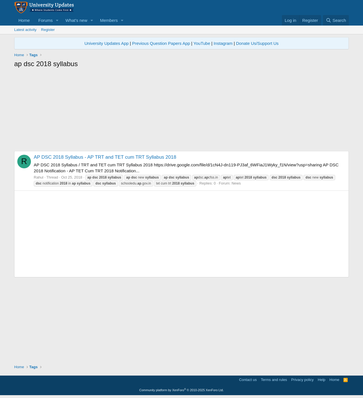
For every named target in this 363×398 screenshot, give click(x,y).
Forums (45, 20)
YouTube (201, 43)
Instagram (223, 43)
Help (322, 380)
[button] (57, 20)
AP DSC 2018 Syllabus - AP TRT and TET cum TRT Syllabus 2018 (105, 157)
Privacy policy (302, 380)
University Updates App (107, 43)
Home (24, 20)
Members (109, 20)
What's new (76, 20)
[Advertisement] (181, 111)
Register (48, 30)
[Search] (336, 20)
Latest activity (25, 30)
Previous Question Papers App (161, 43)
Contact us (248, 380)
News (236, 183)
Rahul (38, 177)
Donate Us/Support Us (257, 43)
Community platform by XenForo (181, 390)
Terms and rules (274, 380)
